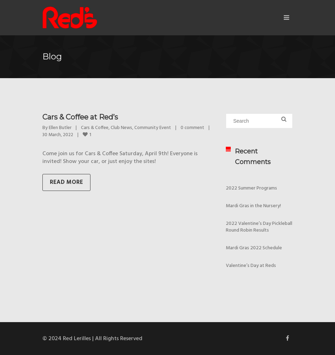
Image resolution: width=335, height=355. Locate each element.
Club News (121, 128)
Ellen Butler (60, 128)
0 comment (192, 128)
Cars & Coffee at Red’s (80, 117)
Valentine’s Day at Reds (251, 266)
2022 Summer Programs (251, 188)
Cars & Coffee (94, 128)
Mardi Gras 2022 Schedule (254, 248)
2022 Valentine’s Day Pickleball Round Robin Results (259, 227)
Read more (66, 182)
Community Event (152, 128)
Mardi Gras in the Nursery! (253, 206)
